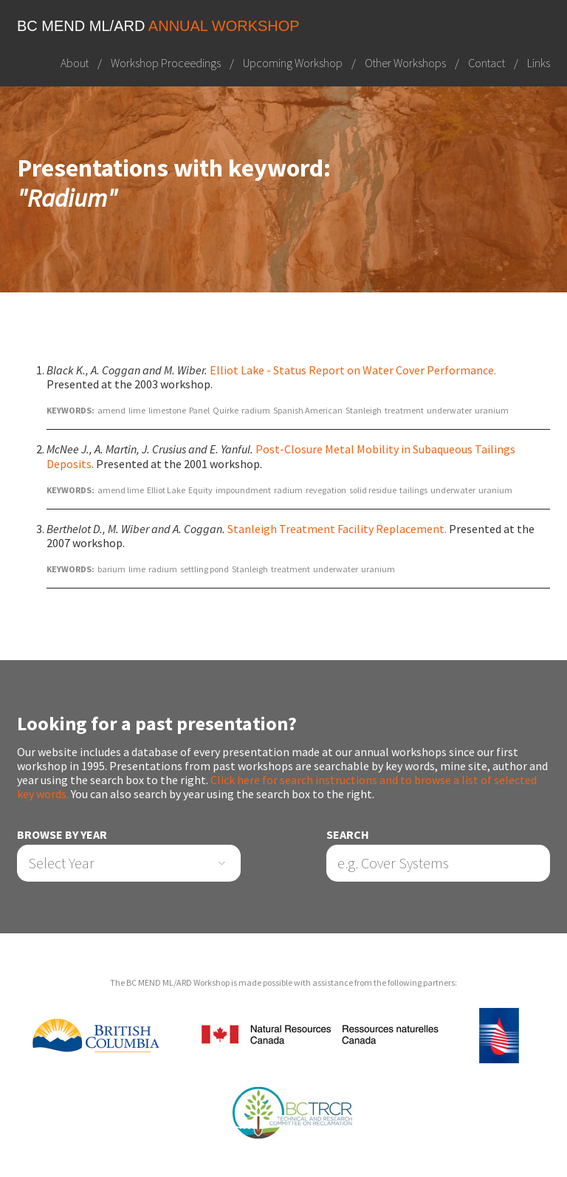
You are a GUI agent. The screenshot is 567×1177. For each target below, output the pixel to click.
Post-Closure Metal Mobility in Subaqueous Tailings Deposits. (281, 456)
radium (255, 410)
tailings (413, 489)
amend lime (120, 489)
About (75, 62)
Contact (486, 62)
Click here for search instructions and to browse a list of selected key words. (277, 786)
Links (538, 62)
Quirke (225, 410)
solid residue (372, 489)
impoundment (243, 489)
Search (347, 835)
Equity (200, 489)
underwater (449, 410)
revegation (326, 489)
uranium (492, 410)
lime (136, 410)
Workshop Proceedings (166, 62)
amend (111, 410)
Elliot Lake (166, 489)
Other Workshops (405, 62)
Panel (199, 410)
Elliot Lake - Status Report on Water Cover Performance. (353, 370)
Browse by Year (62, 835)
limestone (167, 410)
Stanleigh (364, 410)
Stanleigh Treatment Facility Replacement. (337, 528)
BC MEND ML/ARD (158, 26)
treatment (404, 410)
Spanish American (308, 410)
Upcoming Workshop (293, 62)
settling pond (204, 568)
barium (111, 568)
